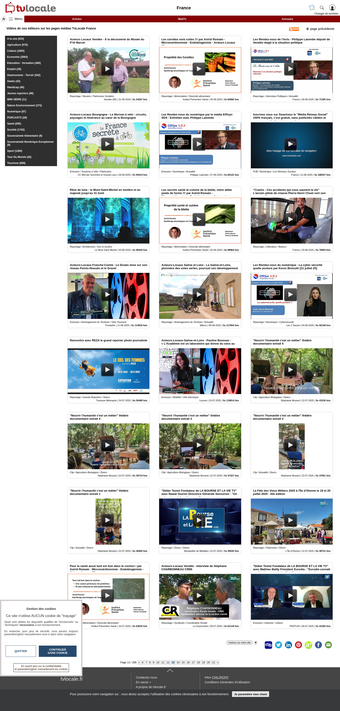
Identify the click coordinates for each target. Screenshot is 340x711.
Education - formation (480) (24, 63)
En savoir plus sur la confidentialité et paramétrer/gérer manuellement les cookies (41, 668)
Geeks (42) (13, 81)
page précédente (320, 28)
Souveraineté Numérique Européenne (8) (30, 143)
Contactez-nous (146, 677)
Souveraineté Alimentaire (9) (24, 135)
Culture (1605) (16, 50)
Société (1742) (16, 129)
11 (163, 662)
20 (208, 662)
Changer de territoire (326, 13)
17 (193, 662)
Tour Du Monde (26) (19, 157)
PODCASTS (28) (17, 117)
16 (188, 662)
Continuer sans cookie (58, 651)
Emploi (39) (14, 69)
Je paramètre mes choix (250, 694)
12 (168, 662)
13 (173, 662)
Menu (19, 19)
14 (178, 662)
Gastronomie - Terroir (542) (24, 75)
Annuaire (287, 19)
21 (213, 662)
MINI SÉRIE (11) (16, 99)
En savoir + (143, 682)
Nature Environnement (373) (24, 105)
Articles (77, 19)
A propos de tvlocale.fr (151, 687)
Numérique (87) (16, 111)
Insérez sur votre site (240, 642)
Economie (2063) (17, 56)
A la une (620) (15, 38)
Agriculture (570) (17, 44)
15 (183, 662)
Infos (217, 677)
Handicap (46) (15, 87)
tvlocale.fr (72, 679)
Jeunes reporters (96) (20, 93)
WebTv (182, 19)
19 (203, 662)
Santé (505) (14, 123)
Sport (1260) (14, 150)
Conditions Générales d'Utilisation (227, 682)
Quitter (21, 651)
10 (157, 662)
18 (198, 662)
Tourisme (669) (16, 163)
